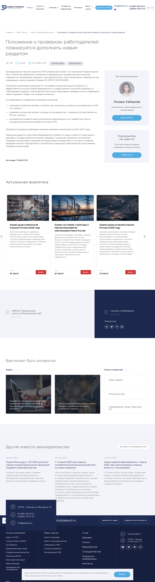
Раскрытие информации (66, 8)
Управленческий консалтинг (17, 550)
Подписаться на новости (136, 518)
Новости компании (51, 535)
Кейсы (9, 367)
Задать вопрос (126, 117)
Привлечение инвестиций (16, 546)
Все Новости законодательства (133, 444)
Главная (9, 32)
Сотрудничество (91, 549)
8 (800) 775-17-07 (137, 9)
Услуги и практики (40, 8)
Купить (43, 270)
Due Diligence (11, 542)
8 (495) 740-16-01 (137, 6)
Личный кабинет (130, 531)
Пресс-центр (88, 8)
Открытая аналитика (52, 546)
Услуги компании (15, 530)
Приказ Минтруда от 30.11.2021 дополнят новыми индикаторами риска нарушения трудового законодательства (28, 462)
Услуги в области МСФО (16, 538)
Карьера (87, 535)
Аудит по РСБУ (12, 535)
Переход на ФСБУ (13, 553)
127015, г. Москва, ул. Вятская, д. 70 (131, 538)
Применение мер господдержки (13, 566)
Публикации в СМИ (52, 542)
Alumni (86, 540)
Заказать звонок (104, 7)
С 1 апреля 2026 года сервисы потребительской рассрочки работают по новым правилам (75, 462)
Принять (122, 574)
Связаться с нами (109, 518)
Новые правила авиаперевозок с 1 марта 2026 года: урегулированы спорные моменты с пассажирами (125, 462)
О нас (29, 7)
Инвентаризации (12, 561)
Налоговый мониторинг (15, 557)
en (152, 7)
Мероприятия (89, 545)
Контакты (78, 7)
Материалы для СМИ (52, 550)
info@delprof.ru (121, 6)
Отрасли (52, 7)
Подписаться (127, 155)
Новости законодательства (42, 32)
